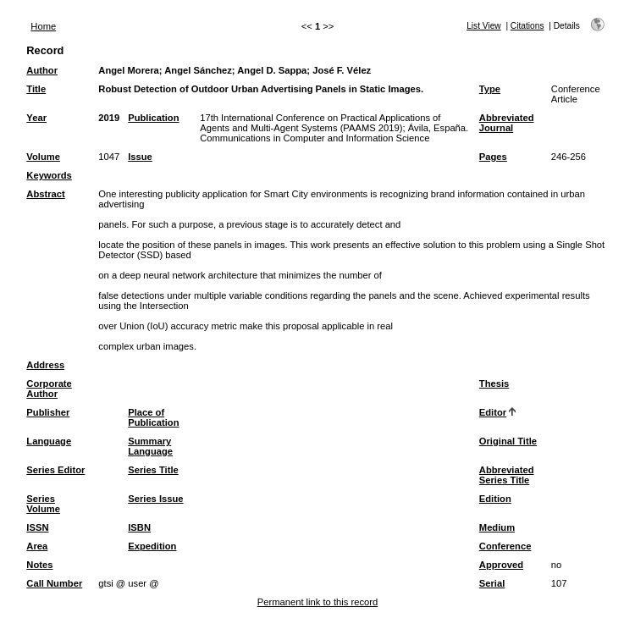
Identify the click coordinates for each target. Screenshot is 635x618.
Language (48, 441)
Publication (153, 118)
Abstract (45, 194)
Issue (140, 157)
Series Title (153, 470)
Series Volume (43, 504)
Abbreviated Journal (506, 123)
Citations (527, 25)
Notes (39, 565)
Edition (495, 499)
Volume (43, 157)
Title (36, 89)
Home (43, 26)
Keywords (48, 175)
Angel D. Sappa (271, 70)
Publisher (47, 412)
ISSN (37, 527)
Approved (501, 565)
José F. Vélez (341, 70)
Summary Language (150, 446)
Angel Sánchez (198, 70)
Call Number (54, 583)
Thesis (494, 383)
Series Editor (55, 470)
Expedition (152, 546)
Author (42, 70)
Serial (492, 583)
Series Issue (155, 499)
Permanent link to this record (317, 602)
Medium (497, 527)
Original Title (508, 441)
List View (484, 25)
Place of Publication (153, 417)
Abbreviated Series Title (506, 475)
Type (489, 89)
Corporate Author (48, 388)
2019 (108, 118)
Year (36, 118)
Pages (493, 157)
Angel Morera (128, 70)
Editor (492, 412)
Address (45, 365)
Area (36, 546)
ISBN (139, 527)
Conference (505, 546)
